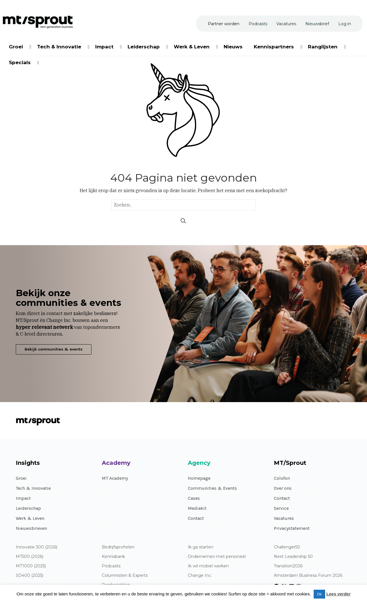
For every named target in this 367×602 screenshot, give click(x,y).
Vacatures (284, 518)
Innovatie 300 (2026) (36, 547)
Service (281, 508)
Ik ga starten (200, 547)
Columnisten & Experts (125, 575)
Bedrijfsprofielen (118, 547)
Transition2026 (288, 566)
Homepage (199, 478)
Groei (21, 478)
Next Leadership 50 (293, 556)
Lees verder (338, 593)
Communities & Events (212, 488)
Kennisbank (113, 556)
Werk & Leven (30, 518)
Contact (196, 518)
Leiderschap (28, 508)
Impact (23, 498)
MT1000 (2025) (31, 566)
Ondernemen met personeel (217, 556)
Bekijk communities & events (54, 349)
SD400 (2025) (29, 575)
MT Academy (115, 478)
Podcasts (111, 566)
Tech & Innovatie (33, 488)
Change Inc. (200, 575)
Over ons (283, 488)
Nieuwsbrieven (31, 528)
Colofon (282, 478)
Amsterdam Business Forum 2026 (308, 575)
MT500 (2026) (29, 556)
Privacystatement (292, 528)
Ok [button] (319, 594)
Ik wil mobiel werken (208, 566)
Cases (194, 498)
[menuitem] (16, 45)
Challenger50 (287, 547)
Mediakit (197, 508)
